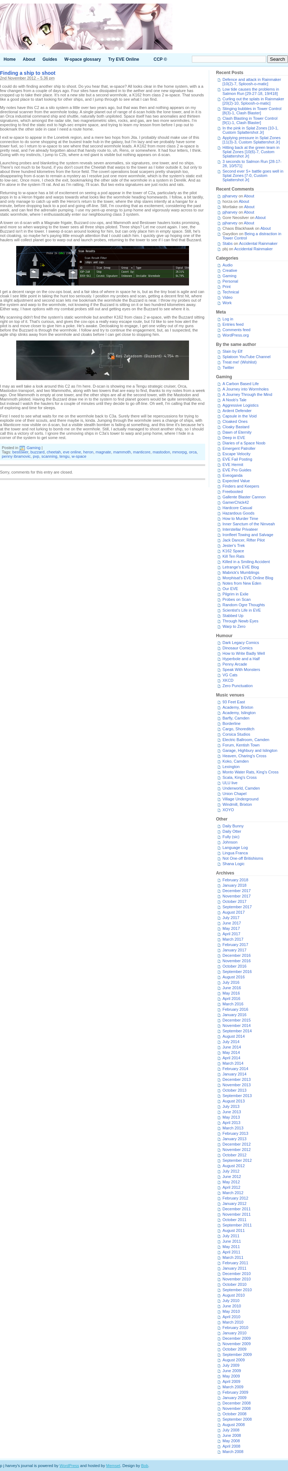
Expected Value (236, 481)
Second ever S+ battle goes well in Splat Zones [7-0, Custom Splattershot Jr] (252, 175)
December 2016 (236, 955)
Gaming (34, 448)
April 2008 (231, 1446)
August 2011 (233, 1230)
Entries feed (233, 324)
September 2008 (237, 1419)
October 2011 (234, 1220)
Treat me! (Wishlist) (239, 362)
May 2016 (231, 993)
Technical (230, 292)
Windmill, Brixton (237, 804)
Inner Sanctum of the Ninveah (248, 524)
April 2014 (231, 1058)
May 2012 (231, 1182)
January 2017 (234, 950)
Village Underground (240, 799)
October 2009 (234, 1349)
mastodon (161, 452)
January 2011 (234, 1268)
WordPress (69, 1465)
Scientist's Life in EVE (241, 610)
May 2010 (231, 1311)
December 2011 (236, 1209)
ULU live (230, 783)
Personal (230, 281)
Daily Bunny (233, 826)
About (29, 59)
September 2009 (237, 1354)
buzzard (38, 452)
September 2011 (237, 1225)
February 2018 (235, 880)
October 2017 (234, 901)
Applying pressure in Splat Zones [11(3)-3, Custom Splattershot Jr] (251, 140)
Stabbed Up (232, 615)
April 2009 (231, 1381)
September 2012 (237, 1160)
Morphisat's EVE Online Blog (247, 578)
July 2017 (230, 917)
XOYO (228, 810)
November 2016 (236, 961)
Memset (113, 1465)
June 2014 (231, 1047)
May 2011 (231, 1246)
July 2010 (230, 1300)
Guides (49, 59)
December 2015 (236, 1020)
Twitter (228, 367)
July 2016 (230, 982)
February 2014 (235, 1068)
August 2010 (233, 1295)
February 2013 (235, 1133)
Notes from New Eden (241, 583)
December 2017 (236, 890)
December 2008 (236, 1403)
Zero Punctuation (237, 686)
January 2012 (234, 1203)
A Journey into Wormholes (245, 389)
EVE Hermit (232, 464)
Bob (144, 1465)
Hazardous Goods (238, 513)
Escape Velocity (236, 454)
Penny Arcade (234, 664)
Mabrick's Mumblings (240, 572)
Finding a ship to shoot (27, 73)
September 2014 (237, 1031)
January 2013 (234, 1139)
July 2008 (230, 1430)
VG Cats (230, 675)
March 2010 (232, 1322)
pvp (36, 456)
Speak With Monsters (241, 669)
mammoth (122, 452)
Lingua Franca (235, 853)
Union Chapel (234, 793)
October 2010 (234, 1284)
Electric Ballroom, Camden (245, 739)
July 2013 (230, 1106)
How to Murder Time (240, 518)
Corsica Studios (236, 734)
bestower (20, 452)
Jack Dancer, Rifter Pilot (243, 540)
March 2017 (232, 939)
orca (193, 452)
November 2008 (236, 1408)
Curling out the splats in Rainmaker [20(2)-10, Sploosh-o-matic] (253, 101)
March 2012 (232, 1193)
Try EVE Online (123, 59)
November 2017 (236, 896)
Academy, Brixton (237, 707)
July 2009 (230, 1365)
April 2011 (231, 1252)
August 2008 (233, 1424)
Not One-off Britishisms (242, 858)
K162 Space (233, 551)
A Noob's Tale (234, 400)
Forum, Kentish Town (241, 745)
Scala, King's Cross (239, 777)
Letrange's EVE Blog (240, 567)
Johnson (230, 842)
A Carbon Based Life (240, 384)
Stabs (227, 243)
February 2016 (235, 1009)
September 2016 (237, 971)
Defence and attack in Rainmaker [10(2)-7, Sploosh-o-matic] (251, 81)
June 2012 (231, 1176)
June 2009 (231, 1371)
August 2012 (233, 1166)
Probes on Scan (236, 599)
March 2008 (232, 1451)
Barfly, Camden (235, 718)
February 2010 (235, 1327)
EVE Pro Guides (236, 470)
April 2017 (231, 934)
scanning (49, 456)
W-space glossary (82, 59)
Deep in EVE (233, 437)
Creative (229, 270)
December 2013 (236, 1079)
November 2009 (236, 1344)
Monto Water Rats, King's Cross (250, 772)
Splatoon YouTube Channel (246, 357)
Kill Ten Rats (233, 556)
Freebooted (232, 491)
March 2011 (232, 1257)
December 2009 (236, 1338)
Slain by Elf (232, 351)
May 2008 (231, 1441)
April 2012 (231, 1187)
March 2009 (232, 1387)
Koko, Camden (235, 761)
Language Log (235, 847)
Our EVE (230, 588)
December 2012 (236, 1144)
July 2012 (230, 1171)
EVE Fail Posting (237, 459)
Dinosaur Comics (237, 648)
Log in (227, 319)
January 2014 (234, 1074)
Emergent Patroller (239, 448)
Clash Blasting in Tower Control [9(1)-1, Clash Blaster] (250, 120)
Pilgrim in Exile (235, 594)
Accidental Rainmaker (258, 243)
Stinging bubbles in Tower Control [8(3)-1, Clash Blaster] (252, 110)
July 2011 (230, 1236)
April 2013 (231, 1122)
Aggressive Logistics (240, 405)
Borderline (231, 723)
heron (88, 452)
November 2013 (236, 1085)
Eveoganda (232, 475)
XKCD (228, 680)
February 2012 (235, 1198)
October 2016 (234, 966)
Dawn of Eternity (237, 432)
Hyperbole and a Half (241, 659)
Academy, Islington (239, 713)
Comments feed (236, 330)
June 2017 (231, 923)
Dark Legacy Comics (240, 642)
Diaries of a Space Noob (243, 443)
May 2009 (231, 1376)
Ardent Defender (237, 410)
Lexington (231, 766)
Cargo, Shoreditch (238, 729)
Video (227, 297)
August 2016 (233, 977)
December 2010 (236, 1273)
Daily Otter (231, 831)
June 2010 (231, 1306)
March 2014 (232, 1063)
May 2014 (231, 1052)
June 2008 (231, 1435)
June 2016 (231, 988)
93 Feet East (233, 702)
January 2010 (234, 1333)
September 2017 (237, 907)
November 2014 (236, 1025)
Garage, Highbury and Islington (249, 750)
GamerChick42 (235, 502)
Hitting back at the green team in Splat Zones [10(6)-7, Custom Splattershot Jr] (250, 151)
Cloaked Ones (235, 421)
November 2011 (236, 1214)
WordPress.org (235, 335)
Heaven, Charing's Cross (244, 756)
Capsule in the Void (239, 416)
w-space (79, 456)
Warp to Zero (234, 626)
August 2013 (233, 1101)
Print (226, 286)
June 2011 (231, 1241)
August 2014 (233, 1036)
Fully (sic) (230, 837)
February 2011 (235, 1263)
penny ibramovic (16, 456)
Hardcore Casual (237, 508)
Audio (227, 265)
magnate (103, 452)
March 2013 (232, 1128)
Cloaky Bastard (235, 427)
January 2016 (234, 1015)
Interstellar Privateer (240, 529)
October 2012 (234, 1155)
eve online (72, 452)
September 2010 (237, 1290)
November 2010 (236, 1279)
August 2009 (233, 1360)
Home (9, 59)
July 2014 (230, 1042)
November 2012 (236, 1149)
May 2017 (231, 928)
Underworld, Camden (241, 788)
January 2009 (234, 1397)
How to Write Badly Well (243, 653)
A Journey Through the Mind (247, 394)
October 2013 (234, 1090)
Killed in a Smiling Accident (246, 561)
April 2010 (231, 1317)
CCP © (160, 59)
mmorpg (179, 452)
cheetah (54, 452)
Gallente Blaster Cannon (244, 497)
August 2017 (233, 912)
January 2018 (234, 885)
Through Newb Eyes (240, 621)
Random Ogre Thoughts (243, 605)
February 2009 (235, 1392)
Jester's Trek (233, 545)
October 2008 (234, 1414)
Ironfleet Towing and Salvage (247, 535)
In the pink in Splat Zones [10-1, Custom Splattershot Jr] (250, 130)
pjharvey (230, 196)
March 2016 (232, 1004)
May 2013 (231, 1117)
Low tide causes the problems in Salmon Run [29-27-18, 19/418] (250, 91)
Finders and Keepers (240, 486)
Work (226, 303)
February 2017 (235, 944)
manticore (141, 452)
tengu (64, 456)
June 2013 (231, 1112)
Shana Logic (233, 864)
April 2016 (231, 998)
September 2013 (237, 1095)
